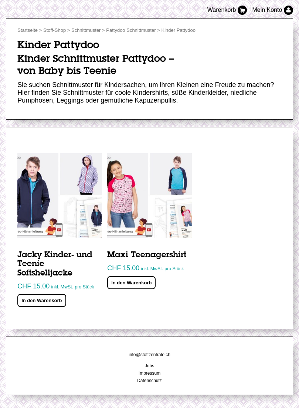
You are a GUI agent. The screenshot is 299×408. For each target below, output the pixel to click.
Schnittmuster (86, 30)
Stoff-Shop (54, 30)
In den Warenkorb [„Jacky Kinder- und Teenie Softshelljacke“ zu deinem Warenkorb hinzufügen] (41, 300)
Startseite (27, 30)
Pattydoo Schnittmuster (131, 30)
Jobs (149, 365)
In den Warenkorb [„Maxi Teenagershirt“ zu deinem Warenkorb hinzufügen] (131, 282)
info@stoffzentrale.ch (149, 354)
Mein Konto (272, 10)
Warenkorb (228, 10)
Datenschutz (149, 380)
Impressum (149, 373)
